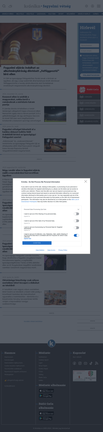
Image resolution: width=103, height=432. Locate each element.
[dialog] (51, 216)
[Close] (86, 182)
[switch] (76, 213)
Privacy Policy (62, 250)
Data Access (51, 250)
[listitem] (51, 209)
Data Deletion (40, 250)
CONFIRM (37, 243)
